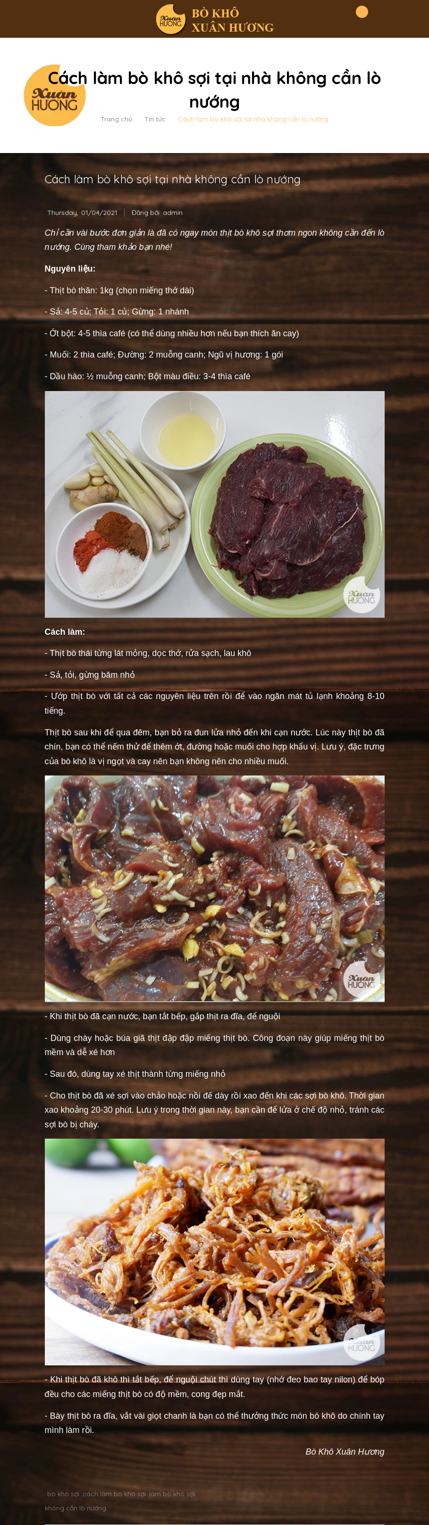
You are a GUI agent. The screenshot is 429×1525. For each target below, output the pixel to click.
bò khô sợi (63, 1494)
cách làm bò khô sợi (114, 1494)
